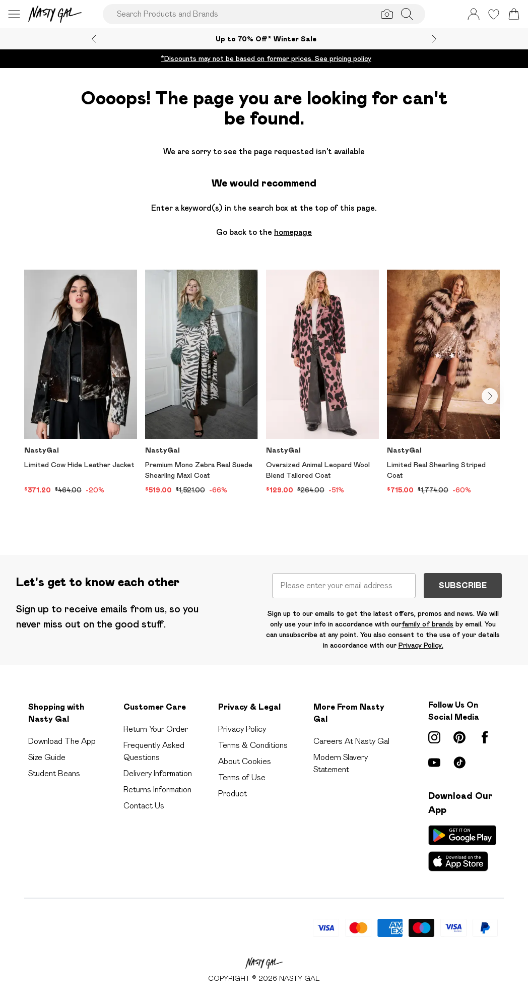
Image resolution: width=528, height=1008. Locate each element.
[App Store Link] (462, 848)
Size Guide (46, 757)
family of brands (427, 624)
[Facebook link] (485, 737)
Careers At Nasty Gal (351, 741)
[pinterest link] (459, 737)
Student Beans (54, 773)
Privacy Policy (242, 729)
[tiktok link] (459, 763)
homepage (293, 232)
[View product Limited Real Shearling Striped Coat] (443, 382)
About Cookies (244, 761)
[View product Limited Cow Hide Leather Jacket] (80, 382)
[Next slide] (434, 39)
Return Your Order (155, 729)
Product (232, 793)
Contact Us (143, 805)
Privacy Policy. (421, 645)
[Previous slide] (94, 39)
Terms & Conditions (253, 745)
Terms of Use (242, 777)
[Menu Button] (14, 14)
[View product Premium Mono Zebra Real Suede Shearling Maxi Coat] (201, 382)
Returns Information (157, 789)
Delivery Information (157, 773)
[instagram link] (434, 737)
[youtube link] (434, 763)
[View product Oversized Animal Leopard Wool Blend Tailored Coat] (322, 382)
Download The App (62, 741)
